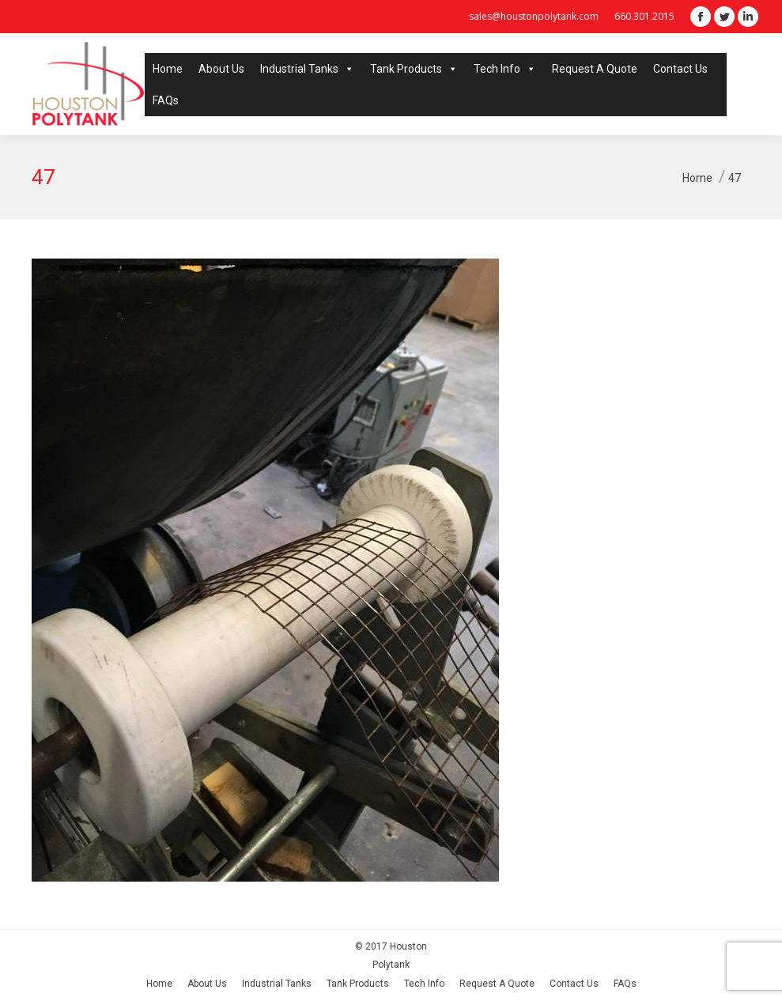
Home (168, 68)
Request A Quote (594, 68)
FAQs (166, 100)
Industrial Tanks (307, 69)
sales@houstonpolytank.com (534, 16)
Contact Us (680, 68)
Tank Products (414, 69)
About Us (221, 68)
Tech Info (505, 69)
